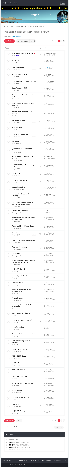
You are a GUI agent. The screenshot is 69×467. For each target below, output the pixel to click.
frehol (47, 173)
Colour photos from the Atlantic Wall (23, 96)
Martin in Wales (18, 160)
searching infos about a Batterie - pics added (23, 306)
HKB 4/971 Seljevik (18, 269)
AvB (17, 293)
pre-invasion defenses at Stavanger (20, 195)
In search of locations (19, 180)
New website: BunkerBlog (20, 397)
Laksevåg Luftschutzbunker (21, 276)
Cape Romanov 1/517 (19, 88)
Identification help (18, 327)
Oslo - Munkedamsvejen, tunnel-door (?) (23, 104)
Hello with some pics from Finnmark (21, 341)
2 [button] (61, 41)
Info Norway (16, 404)
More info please (17, 298)
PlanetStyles (24, 465)
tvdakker (16, 62)
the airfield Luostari (18, 233)
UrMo (47, 120)
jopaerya (16, 76)
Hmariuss (48, 134)
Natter (47, 95)
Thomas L (48, 283)
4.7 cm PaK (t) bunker (19, 74)
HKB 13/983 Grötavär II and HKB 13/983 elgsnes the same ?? (23, 203)
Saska (17, 329)
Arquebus (48, 194)
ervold (47, 103)
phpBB (11, 465)
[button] (64, 41)
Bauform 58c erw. (18, 283)
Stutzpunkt (15, 36)
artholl (47, 88)
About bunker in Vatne (19, 349)
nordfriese (19, 107)
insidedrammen (50, 53)
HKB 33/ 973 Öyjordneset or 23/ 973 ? (23, 166)
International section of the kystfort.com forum (26, 32)
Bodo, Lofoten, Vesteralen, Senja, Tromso (23, 157)
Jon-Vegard (49, 233)
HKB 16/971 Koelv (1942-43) (22, 320)
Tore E (17, 99)
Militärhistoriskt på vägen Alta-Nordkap (22, 112)
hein (17, 309)
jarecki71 (18, 143)
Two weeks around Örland (21, 313)
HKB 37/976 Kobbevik (19, 377)
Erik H (17, 55)
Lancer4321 (17, 198)
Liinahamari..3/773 (18, 120)
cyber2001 (19, 83)
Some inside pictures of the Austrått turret (21, 290)
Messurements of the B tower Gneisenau (22, 149)
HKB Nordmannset (18, 363)
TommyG (48, 156)
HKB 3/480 (16, 254)
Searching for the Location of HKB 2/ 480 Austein (23, 218)
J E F (47, 127)
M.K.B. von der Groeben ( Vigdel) (23, 383)
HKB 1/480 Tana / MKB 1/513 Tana (24, 81)
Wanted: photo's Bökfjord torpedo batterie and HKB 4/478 (23, 261)
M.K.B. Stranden (17, 390)
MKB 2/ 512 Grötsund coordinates (23, 240)
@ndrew (18, 278)
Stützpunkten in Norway (20, 211)
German (18, 69)
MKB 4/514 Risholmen (19, 356)
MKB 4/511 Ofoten (18, 67)
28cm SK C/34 (17, 127)
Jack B (17, 129)
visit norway (16, 60)
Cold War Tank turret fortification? (23, 334)
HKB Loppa (16, 173)
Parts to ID (15, 141)
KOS (19, 36)
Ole (47, 269)
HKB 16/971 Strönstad (20, 134)
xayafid (48, 60)
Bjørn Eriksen (49, 81)
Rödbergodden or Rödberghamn (23, 226)
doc (15, 115)
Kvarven (48, 276)
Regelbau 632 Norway (19, 247)
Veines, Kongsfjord (18, 187)
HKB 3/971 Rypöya (18, 411)
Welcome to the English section (23, 53)
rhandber (48, 397)
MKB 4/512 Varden (18, 370)
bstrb (15, 182)
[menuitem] (16, 3)
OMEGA (18, 90)
